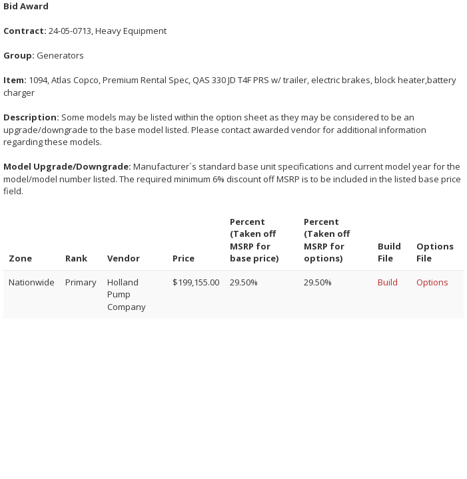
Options (432, 282)
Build (388, 282)
